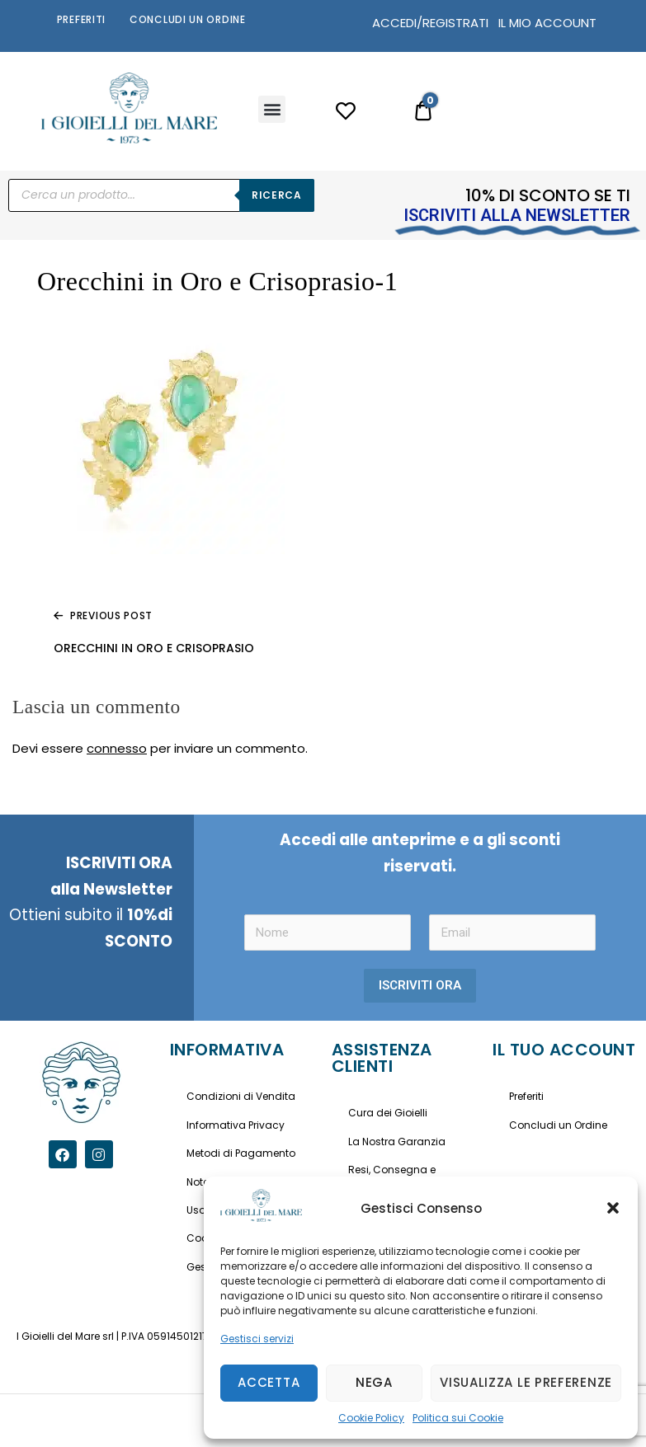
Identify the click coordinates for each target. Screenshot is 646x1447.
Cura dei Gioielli (387, 1113)
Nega (374, 1382)
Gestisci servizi (257, 1339)
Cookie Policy (371, 1418)
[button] (613, 1208)
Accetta (268, 1382)
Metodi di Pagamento (240, 1153)
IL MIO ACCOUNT (547, 22)
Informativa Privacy (235, 1125)
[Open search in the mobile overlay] (161, 195)
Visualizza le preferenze (526, 1382)
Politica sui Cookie (458, 1418)
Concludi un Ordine (188, 19)
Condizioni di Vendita (240, 1096)
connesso (117, 748)
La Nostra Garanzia (397, 1142)
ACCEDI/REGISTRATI (430, 22)
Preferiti (81, 19)
